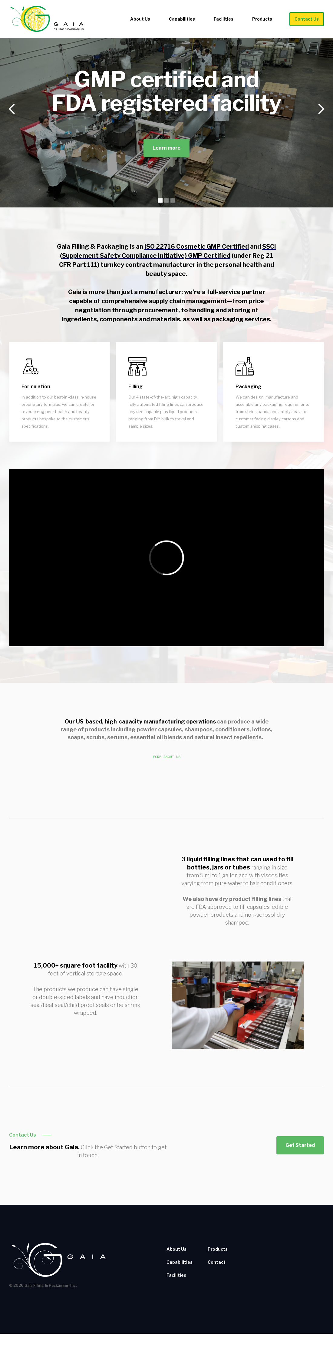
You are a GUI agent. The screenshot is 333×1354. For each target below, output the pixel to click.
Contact (217, 1262)
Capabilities (182, 19)
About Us (140, 19)
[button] (12, 109)
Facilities (223, 19)
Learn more (166, 148)
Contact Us (307, 19)
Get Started (300, 1145)
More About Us (166, 756)
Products (262, 19)
